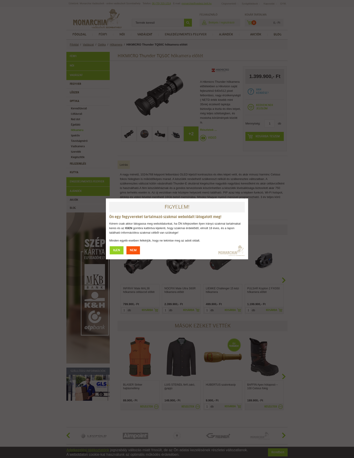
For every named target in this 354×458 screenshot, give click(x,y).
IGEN (116, 250)
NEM (133, 250)
